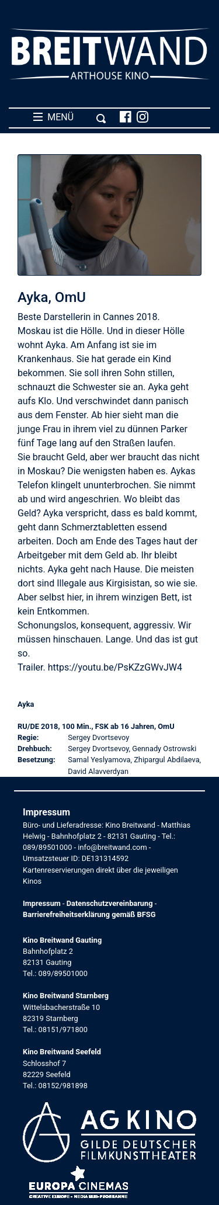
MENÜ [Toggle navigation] (69, 117)
